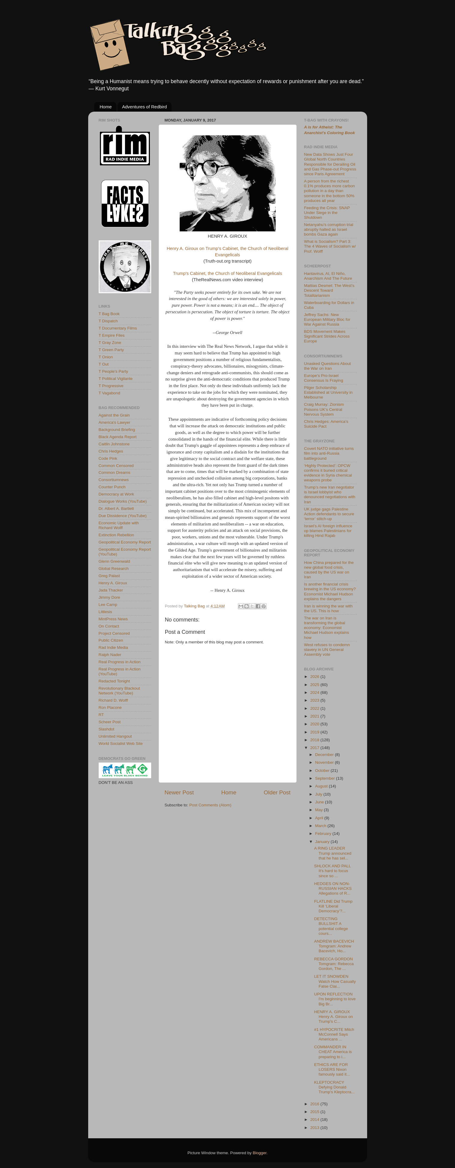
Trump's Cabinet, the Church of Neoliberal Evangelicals (227, 273)
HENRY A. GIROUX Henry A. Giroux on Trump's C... (333, 1017)
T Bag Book (109, 314)
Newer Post (179, 792)
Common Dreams (114, 472)
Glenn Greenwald (114, 561)
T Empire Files (112, 335)
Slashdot (107, 729)
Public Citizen (111, 640)
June (320, 802)
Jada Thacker (111, 590)
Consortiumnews (114, 479)
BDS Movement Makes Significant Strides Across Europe (327, 336)
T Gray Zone (110, 342)
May (319, 810)
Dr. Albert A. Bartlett (116, 508)
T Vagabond (109, 393)
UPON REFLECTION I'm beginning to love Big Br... (334, 999)
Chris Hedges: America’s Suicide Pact (326, 424)
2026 (315, 676)
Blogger (260, 1153)
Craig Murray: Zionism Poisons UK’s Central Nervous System (324, 409)
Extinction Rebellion (116, 535)
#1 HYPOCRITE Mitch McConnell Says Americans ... (334, 1034)
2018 (315, 740)
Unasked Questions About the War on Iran (327, 366)
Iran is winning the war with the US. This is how (328, 608)
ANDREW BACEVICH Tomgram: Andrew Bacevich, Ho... (334, 946)
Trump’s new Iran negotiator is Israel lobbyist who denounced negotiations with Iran (329, 494)
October (323, 770)
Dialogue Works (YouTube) (123, 501)
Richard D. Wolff (113, 700)
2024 (315, 692)
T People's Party (113, 371)
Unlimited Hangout (115, 736)
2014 (315, 1119)
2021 (315, 716)
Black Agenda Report (118, 437)
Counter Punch (112, 487)
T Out (104, 364)
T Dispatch (108, 321)
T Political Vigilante (116, 378)
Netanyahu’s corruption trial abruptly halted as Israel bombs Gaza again (328, 229)
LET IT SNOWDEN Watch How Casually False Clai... (335, 981)
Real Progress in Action (120, 662)
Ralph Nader (110, 654)
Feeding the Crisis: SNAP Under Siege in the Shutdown (327, 213)
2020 (315, 724)
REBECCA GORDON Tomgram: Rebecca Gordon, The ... (334, 964)
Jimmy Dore (109, 597)
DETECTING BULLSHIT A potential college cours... (331, 926)
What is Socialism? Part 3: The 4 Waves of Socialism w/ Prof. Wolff (330, 246)
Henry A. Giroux (113, 583)
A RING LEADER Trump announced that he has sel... (332, 853)
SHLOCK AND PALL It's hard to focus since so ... (332, 871)
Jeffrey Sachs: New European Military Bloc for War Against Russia (327, 319)
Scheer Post (110, 722)
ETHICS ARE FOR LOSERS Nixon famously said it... (332, 1069)
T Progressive (111, 386)
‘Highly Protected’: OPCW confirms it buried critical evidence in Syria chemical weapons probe (328, 473)
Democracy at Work (116, 494)
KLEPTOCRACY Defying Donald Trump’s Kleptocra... (334, 1087)
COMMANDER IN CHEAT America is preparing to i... (333, 1052)
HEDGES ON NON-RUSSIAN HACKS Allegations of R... (333, 888)
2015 (315, 1111)
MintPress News (113, 619)
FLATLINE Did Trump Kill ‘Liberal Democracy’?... (333, 906)
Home (106, 106)
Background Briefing (117, 429)
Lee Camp (108, 604)
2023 (315, 700)
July (319, 794)
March (321, 825)
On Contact (109, 626)
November (325, 762)
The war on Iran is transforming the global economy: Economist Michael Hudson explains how (326, 628)
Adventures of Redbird (144, 106)
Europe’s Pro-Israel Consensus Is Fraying (323, 378)
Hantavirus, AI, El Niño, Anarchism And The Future (328, 276)
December (325, 754)
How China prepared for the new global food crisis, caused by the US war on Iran (329, 569)
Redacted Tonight (114, 681)
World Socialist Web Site (121, 743)
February (324, 833)
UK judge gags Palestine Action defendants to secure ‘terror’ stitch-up (329, 514)
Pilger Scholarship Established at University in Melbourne (328, 392)
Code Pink (108, 458)
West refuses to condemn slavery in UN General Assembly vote (327, 650)
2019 (315, 732)
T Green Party (111, 350)
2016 (315, 1104)
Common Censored (116, 465)
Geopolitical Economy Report (125, 542)
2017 (315, 747)
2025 (315, 684)
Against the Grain (114, 415)
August (322, 786)
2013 (315, 1127)
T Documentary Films (118, 328)
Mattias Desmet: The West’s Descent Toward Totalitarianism (329, 290)
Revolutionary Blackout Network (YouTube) (119, 690)
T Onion (106, 357)
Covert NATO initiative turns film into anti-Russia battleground (329, 453)
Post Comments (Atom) (210, 805)
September (325, 778)
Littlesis (105, 612)
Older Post (277, 792)
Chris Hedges (111, 451)
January (323, 841)
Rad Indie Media (113, 647)
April (320, 818)
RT (101, 714)
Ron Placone (110, 707)
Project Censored (114, 633)
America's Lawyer (114, 422)
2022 (315, 708)
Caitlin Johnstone (114, 444)
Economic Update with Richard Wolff (119, 525)
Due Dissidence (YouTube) (123, 515)
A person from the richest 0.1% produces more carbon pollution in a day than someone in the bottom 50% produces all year (329, 191)
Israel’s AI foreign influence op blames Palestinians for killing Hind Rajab (328, 531)
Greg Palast (109, 575)
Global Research (114, 568)
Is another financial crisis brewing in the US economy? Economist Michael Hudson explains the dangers (330, 591)
